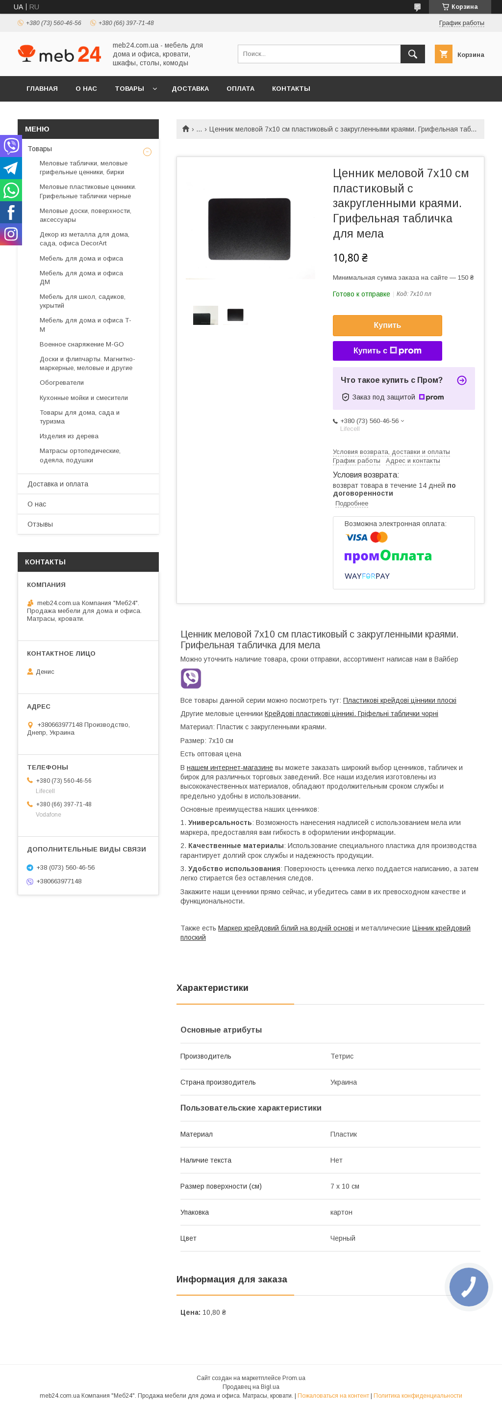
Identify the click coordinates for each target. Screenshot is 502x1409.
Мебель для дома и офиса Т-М (85, 325)
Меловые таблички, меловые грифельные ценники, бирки (83, 168)
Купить (388, 325)
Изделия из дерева (69, 436)
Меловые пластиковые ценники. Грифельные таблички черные (88, 191)
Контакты (291, 88)
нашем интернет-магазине (230, 767)
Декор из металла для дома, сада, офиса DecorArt (84, 239)
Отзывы (40, 524)
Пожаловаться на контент (333, 1395)
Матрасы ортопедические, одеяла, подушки (80, 455)
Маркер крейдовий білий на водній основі (285, 928)
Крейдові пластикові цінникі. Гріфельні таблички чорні (351, 714)
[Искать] (413, 54)
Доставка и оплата (57, 484)
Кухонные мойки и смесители (84, 397)
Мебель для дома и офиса (81, 258)
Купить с (387, 350)
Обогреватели (62, 382)
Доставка (190, 88)
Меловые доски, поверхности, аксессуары (85, 215)
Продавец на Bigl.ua (251, 1386)
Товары (129, 88)
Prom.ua (293, 1378)
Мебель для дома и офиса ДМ (81, 277)
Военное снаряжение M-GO (82, 344)
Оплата (240, 88)
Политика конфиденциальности (418, 1395)
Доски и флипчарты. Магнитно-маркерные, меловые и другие (87, 363)
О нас (86, 88)
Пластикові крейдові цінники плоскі (399, 700)
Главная (42, 88)
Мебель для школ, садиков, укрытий (83, 301)
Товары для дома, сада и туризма (80, 417)
